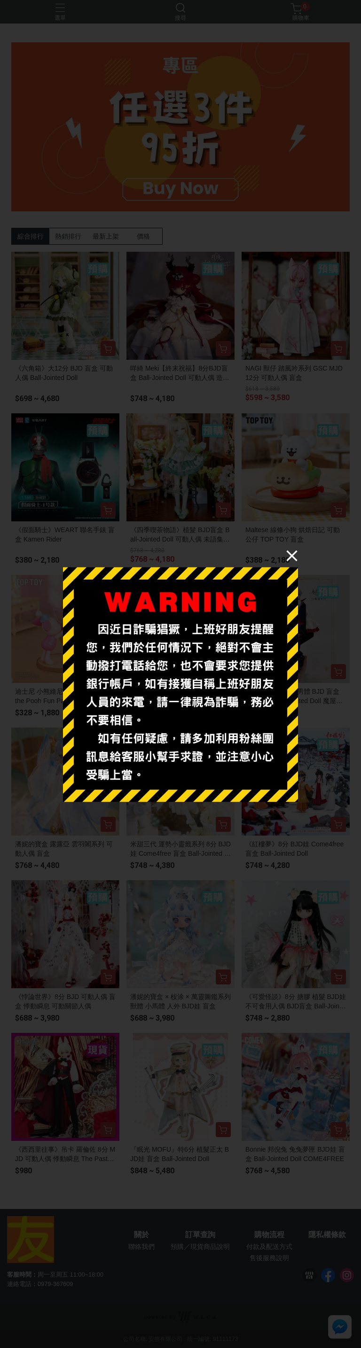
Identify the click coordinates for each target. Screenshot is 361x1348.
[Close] (292, 555)
